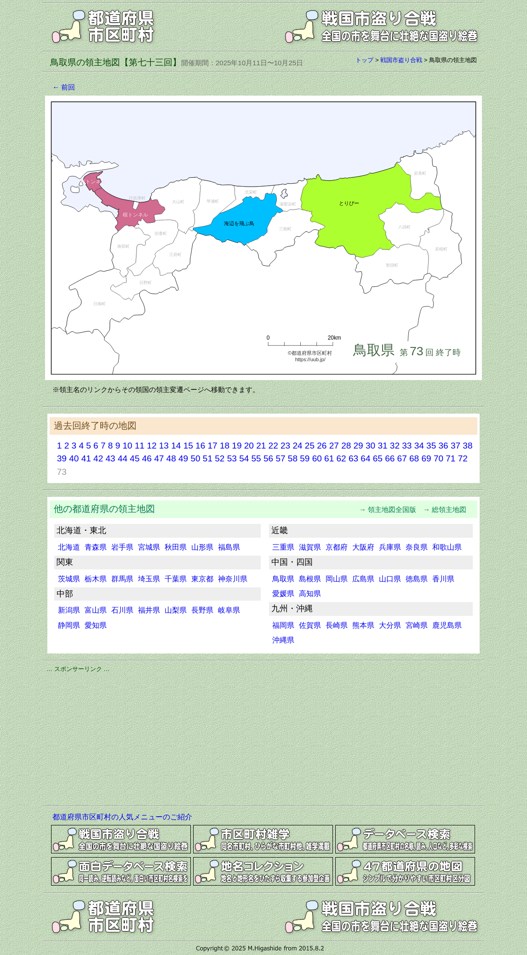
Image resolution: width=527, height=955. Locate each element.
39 (62, 458)
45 (134, 458)
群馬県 (122, 579)
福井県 (149, 610)
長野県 (202, 610)
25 (310, 445)
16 (200, 445)
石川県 (122, 610)
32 (395, 445)
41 (86, 458)
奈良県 (417, 547)
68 (414, 458)
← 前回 (63, 87)
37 (455, 445)
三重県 (283, 547)
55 (256, 458)
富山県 (96, 610)
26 (322, 445)
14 (176, 445)
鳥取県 (283, 579)
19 (236, 445)
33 (407, 445)
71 (450, 458)
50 (195, 458)
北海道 (69, 547)
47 (159, 458)
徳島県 (417, 579)
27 (334, 445)
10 (127, 445)
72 (463, 458)
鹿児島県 (447, 625)
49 (183, 458)
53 (232, 458)
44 (122, 458)
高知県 (310, 593)
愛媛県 (283, 593)
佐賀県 (310, 625)
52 (219, 458)
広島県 (363, 579)
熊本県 (363, 625)
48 (171, 458)
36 (443, 445)
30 (370, 445)
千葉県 (176, 579)
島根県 (310, 579)
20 (249, 445)
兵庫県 (390, 547)
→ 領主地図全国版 (391, 509)
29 (358, 445)
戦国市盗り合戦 (401, 60)
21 (261, 445)
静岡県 (69, 625)
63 (353, 458)
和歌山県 (447, 547)
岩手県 (122, 547)
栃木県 (96, 579)
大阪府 (363, 547)
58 (293, 458)
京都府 (337, 547)
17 (212, 445)
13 (164, 445)
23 (285, 445)
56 (268, 458)
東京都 (202, 579)
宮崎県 (417, 625)
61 (329, 458)
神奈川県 (232, 579)
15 (188, 445)
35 (431, 445)
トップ (364, 60)
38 (467, 445)
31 (382, 445)
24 (297, 445)
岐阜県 (229, 610)
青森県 (96, 547)
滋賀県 (310, 547)
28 (346, 445)
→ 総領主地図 (448, 509)
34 (419, 445)
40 (74, 458)
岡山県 (337, 579)
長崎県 (337, 625)
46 (147, 458)
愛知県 (96, 625)
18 (224, 445)
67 (402, 458)
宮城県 (149, 547)
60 (317, 458)
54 (244, 458)
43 (110, 458)
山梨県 (176, 610)
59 (304, 458)
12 (151, 445)
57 (280, 458)
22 (273, 445)
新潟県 (69, 610)
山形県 (202, 547)
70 (438, 458)
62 (341, 458)
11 (139, 445)
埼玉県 (149, 579)
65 (378, 458)
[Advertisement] (263, 737)
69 (426, 458)
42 (98, 458)
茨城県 (69, 579)
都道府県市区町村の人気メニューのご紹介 (122, 817)
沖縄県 (283, 640)
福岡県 (283, 625)
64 (365, 458)
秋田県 (176, 547)
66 (390, 458)
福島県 (229, 547)
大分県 (390, 625)
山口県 (390, 579)
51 (207, 458)
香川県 (443, 579)
